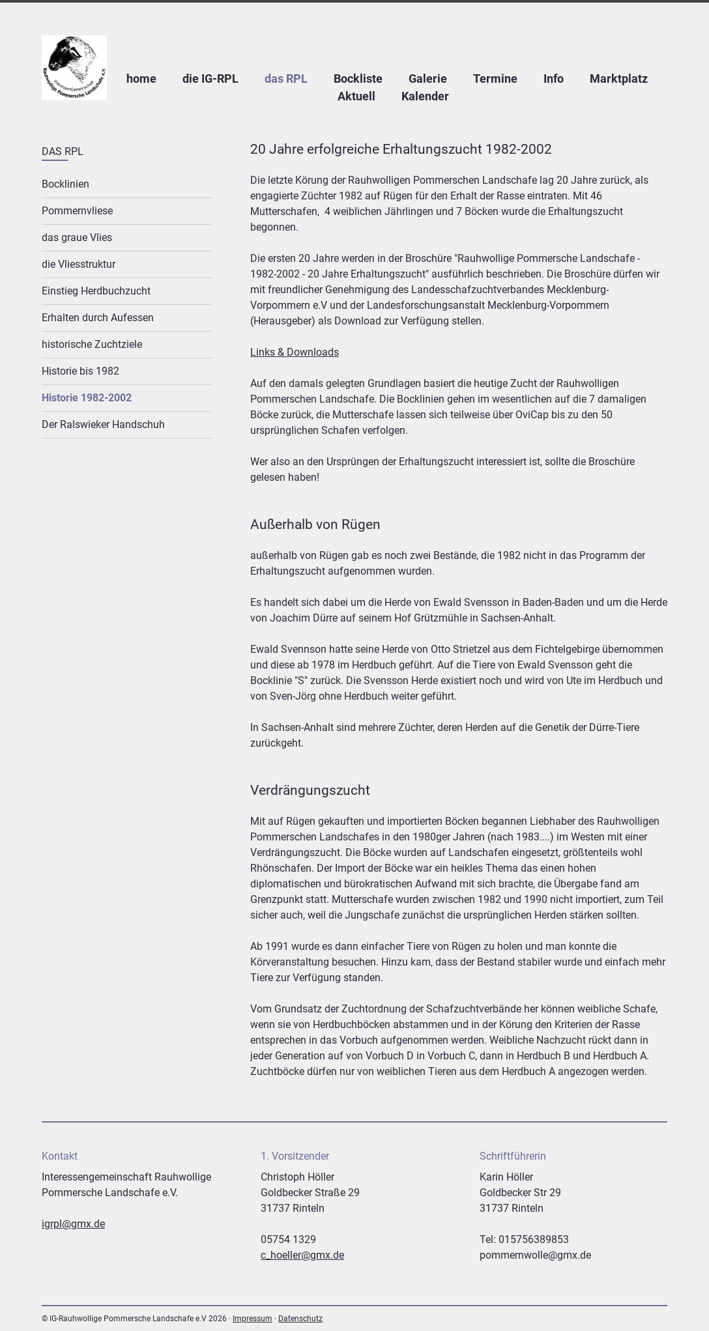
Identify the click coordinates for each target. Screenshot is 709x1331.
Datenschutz (300, 1318)
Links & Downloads (294, 352)
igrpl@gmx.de (73, 1224)
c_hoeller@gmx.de (302, 1255)
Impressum (252, 1318)
